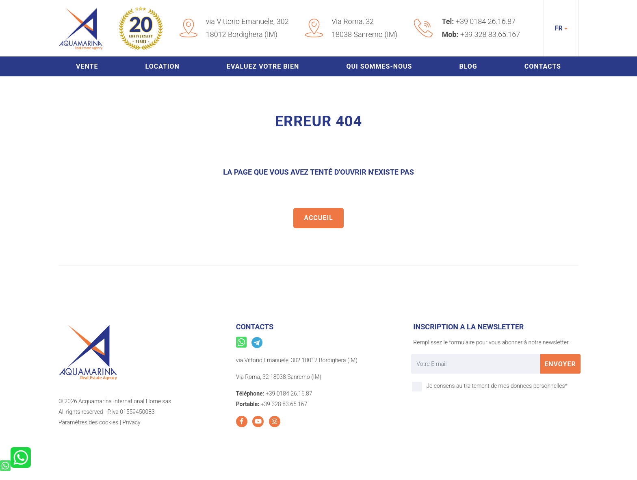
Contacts (542, 66)
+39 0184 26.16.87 (486, 21)
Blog (468, 66)
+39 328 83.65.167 (490, 34)
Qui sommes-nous (379, 66)
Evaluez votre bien (263, 66)
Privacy (131, 422)
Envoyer (560, 364)
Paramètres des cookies (88, 422)
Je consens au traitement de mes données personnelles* (496, 386)
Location (162, 66)
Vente (87, 66)
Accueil (318, 218)
